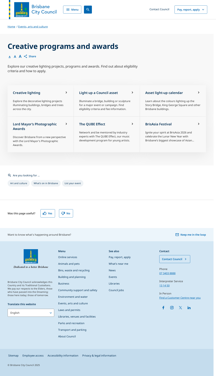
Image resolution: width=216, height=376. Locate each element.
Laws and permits (69, 310)
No (65, 213)
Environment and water (73, 297)
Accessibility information (63, 355)
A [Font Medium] (15, 57)
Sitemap (13, 355)
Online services (67, 257)
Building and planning (72, 277)
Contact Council (159, 9)
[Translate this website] (31, 313)
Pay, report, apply (191, 10)
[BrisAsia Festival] (173, 134)
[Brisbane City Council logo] (33, 9)
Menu (72, 10)
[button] (29, 56)
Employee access (33, 355)
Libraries (114, 283)
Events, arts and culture (73, 303)
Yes (47, 213)
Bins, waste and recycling (74, 270)
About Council (67, 336)
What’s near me (118, 264)
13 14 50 (164, 285)
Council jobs (116, 290)
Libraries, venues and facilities (77, 316)
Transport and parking (72, 330)
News (112, 270)
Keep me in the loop (190, 235)
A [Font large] (20, 56)
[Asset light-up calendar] (173, 100)
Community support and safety (77, 290)
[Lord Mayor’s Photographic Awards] (41, 134)
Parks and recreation (71, 323)
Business (63, 283)
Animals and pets (69, 264)
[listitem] (19, 183)
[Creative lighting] (41, 100)
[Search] (88, 10)
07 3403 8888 (167, 273)
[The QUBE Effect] (107, 134)
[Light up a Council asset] (107, 100)
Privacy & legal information (99, 355)
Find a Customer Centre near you (180, 298)
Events (113, 277)
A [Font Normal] (10, 57)
